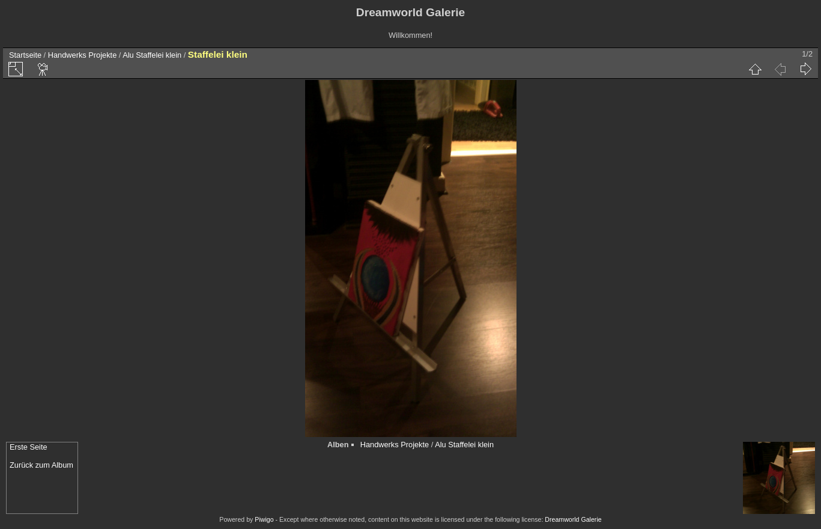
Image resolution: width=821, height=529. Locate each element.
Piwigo (264, 519)
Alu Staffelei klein (152, 55)
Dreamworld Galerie (573, 519)
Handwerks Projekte (82, 55)
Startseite (25, 55)
